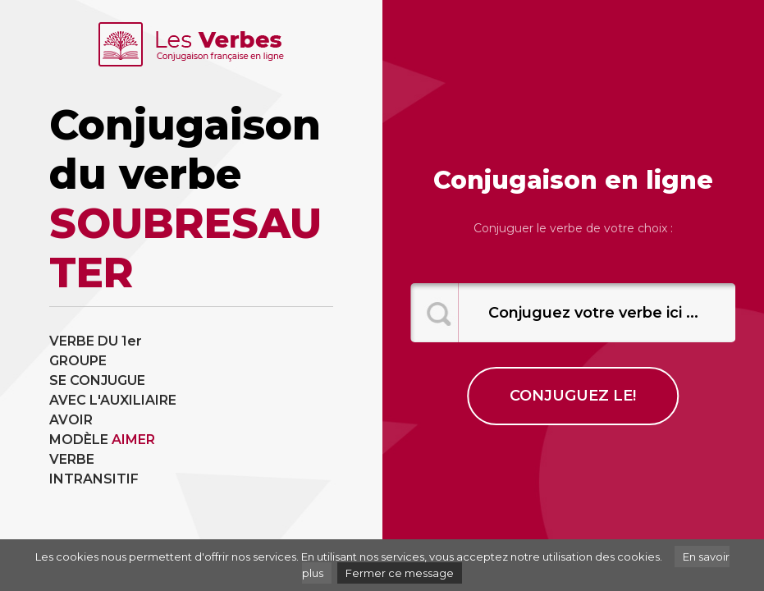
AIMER (133, 439)
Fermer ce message (399, 573)
